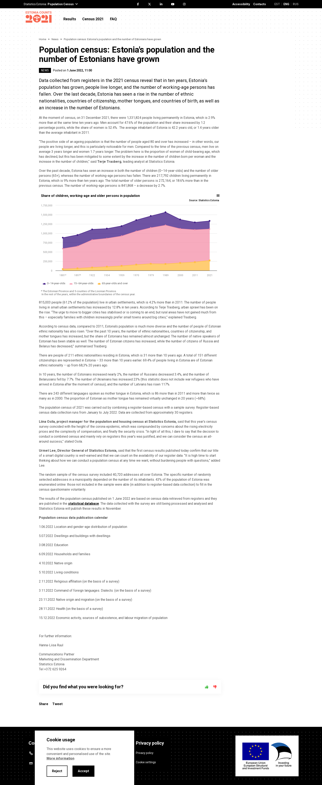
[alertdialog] (84, 758)
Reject (57, 771)
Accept (83, 771)
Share (43, 704)
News (55, 39)
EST (277, 4)
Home (42, 39)
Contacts (259, 4)
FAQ (113, 19)
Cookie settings (146, 762)
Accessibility (241, 4)
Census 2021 (93, 19)
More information (60, 758)
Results (69, 19)
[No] (215, 687)
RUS (296, 4)
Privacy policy (144, 753)
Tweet (57, 704)
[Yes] (207, 687)
